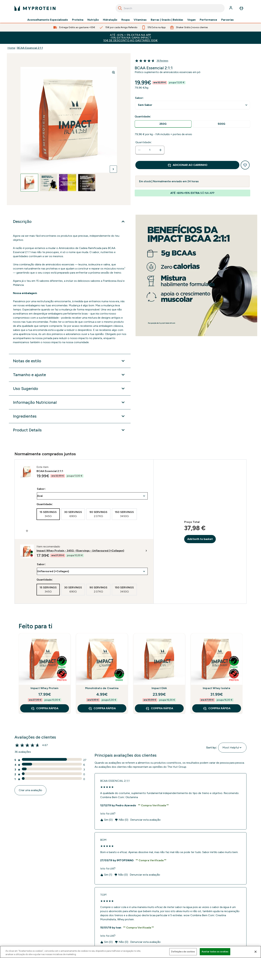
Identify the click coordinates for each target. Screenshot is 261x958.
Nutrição (93, 19)
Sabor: (139, 97)
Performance (208, 19)
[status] (150, 150)
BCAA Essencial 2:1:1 (30, 47)
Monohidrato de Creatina (102, 688)
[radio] (163, 124)
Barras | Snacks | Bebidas (167, 19)
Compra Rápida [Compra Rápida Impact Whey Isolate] (216, 708)
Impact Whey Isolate (216, 688)
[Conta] (231, 8)
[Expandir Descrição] (69, 221)
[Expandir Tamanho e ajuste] (69, 375)
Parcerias (227, 19)
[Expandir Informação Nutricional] (69, 402)
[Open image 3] (67, 182)
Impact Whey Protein (45, 688)
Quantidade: (143, 142)
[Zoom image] (113, 72)
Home (11, 47)
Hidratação (110, 19)
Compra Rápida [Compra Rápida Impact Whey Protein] (44, 708)
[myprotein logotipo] (35, 8)
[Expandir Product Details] (69, 430)
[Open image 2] (48, 182)
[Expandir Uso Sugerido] (69, 388)
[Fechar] (255, 951)
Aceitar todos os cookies (215, 951)
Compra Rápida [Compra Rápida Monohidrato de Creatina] (102, 708)
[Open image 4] (87, 182)
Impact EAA (159, 688)
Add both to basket (200, 539)
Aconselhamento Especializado (47, 19)
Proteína (77, 19)
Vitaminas (140, 19)
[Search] (120, 8)
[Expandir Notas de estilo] (69, 361)
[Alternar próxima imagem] (113, 169)
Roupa (125, 19)
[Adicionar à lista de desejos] (245, 165)
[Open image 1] (29, 182)
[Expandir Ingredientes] (69, 416)
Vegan (191, 19)
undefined (192, 105)
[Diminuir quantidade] (139, 150)
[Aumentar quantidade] (160, 150)
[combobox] (170, 8)
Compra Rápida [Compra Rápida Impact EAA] (159, 708)
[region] (130, 952)
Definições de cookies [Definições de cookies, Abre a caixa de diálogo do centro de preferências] (183, 951)
